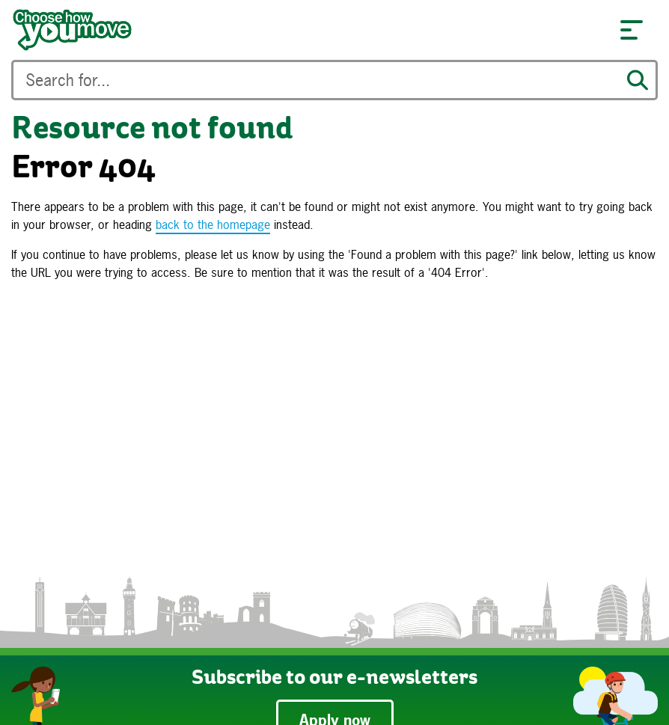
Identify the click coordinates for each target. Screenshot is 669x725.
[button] (631, 30)
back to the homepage (213, 224)
